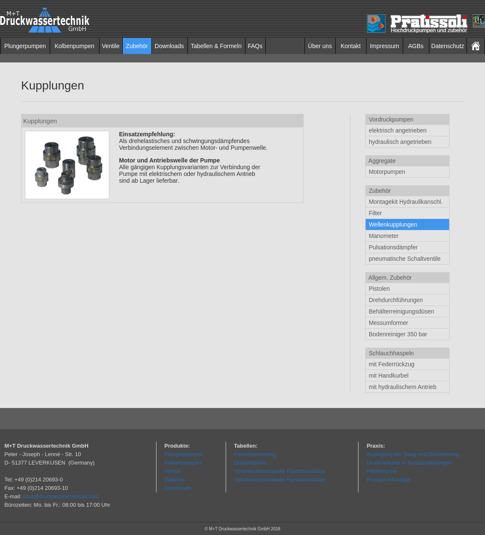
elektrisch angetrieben (397, 130)
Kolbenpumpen (74, 46)
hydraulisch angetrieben (399, 141)
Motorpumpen (386, 171)
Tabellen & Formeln (216, 46)
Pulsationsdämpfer (392, 247)
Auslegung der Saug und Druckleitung (412, 454)
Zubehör (137, 46)
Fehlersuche (381, 471)
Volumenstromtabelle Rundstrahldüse (279, 479)
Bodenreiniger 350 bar (397, 334)
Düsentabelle (250, 462)
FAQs (255, 46)
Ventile (110, 46)
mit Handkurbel (388, 375)
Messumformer (387, 322)
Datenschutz (447, 46)
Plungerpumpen (25, 46)
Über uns (320, 46)
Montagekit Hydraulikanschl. (405, 201)
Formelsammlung (255, 454)
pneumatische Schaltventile (404, 258)
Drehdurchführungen (395, 300)
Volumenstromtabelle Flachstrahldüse (280, 471)
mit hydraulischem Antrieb (401, 387)
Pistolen (378, 288)
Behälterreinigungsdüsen (400, 311)
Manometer (383, 235)
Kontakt (351, 46)
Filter (374, 213)
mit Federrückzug (391, 364)
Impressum (384, 46)
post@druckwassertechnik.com (61, 496)
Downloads (169, 46)
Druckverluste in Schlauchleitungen (409, 462)
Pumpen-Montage (388, 479)
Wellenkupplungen (392, 224)
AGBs (416, 46)
